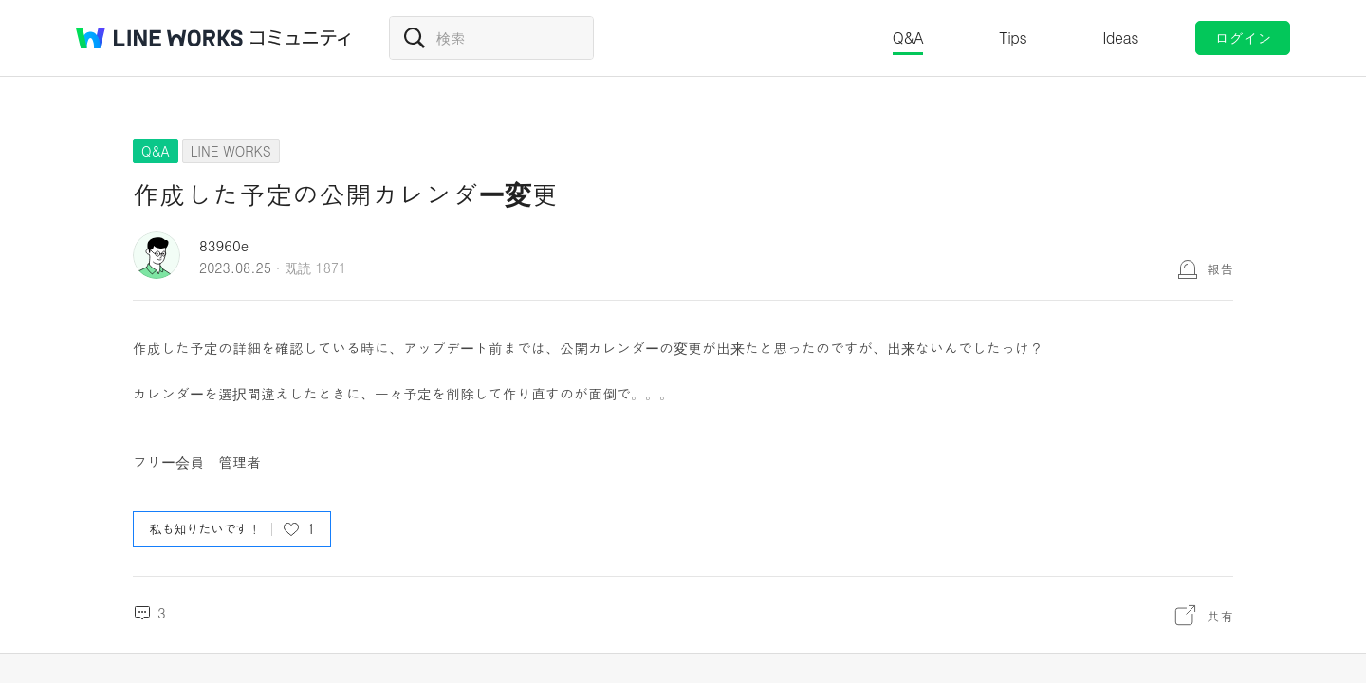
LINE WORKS (231, 150)
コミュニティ (300, 37)
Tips (1012, 37)
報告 (1220, 268)
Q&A (908, 37)
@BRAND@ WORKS (159, 38)
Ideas (1120, 37)
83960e (224, 245)
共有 (1220, 615)
